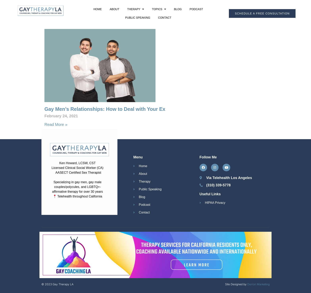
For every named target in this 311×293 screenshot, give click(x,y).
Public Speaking (137, 17)
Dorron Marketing (258, 284)
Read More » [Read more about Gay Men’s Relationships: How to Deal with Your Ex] (55, 124)
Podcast (196, 9)
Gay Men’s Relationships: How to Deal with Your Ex (104, 109)
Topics (159, 9)
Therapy (135, 9)
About (114, 9)
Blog (178, 9)
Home (97, 9)
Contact (164, 17)
